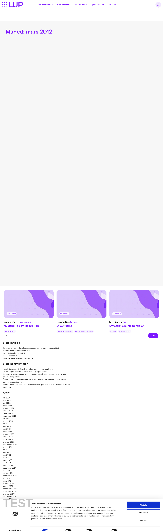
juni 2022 (7, 452)
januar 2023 (8, 437)
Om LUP (116, 9)
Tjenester (99, 9)
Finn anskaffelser (49, 9)
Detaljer (125, 526)
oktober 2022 (8, 442)
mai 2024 (7, 400)
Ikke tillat (143, 515)
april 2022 (7, 457)
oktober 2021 (8, 473)
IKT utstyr (113, 331)
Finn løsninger (68, 9)
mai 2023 (7, 429)
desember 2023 (9, 413)
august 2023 (8, 421)
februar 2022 (8, 463)
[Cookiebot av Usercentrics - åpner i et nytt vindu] (15, 526)
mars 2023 (7, 431)
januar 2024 (8, 411)
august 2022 (8, 447)
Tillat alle (143, 500)
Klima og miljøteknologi (64, 331)
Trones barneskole (11, 356)
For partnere (85, 9)
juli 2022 (6, 450)
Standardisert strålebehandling (16, 350)
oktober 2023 (8, 418)
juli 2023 (6, 424)
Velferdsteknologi (124, 331)
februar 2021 (8, 483)
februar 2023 (8, 434)
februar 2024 (8, 408)
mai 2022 (7, 455)
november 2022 (9, 439)
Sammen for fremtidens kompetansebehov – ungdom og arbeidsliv (31, 348)
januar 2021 (8, 486)
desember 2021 (9, 468)
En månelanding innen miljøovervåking (36, 369)
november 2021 (9, 470)
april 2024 (7, 403)
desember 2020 (9, 489)
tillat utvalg (143, 508)
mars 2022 (7, 460)
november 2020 (9, 491)
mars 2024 (7, 405)
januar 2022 (8, 465)
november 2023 (9, 416)
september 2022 (10, 444)
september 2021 (10, 476)
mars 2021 (7, 481)
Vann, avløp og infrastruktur (84, 331)
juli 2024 (6, 398)
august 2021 (8, 478)
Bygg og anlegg (10, 331)
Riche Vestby (8, 374)
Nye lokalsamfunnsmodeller (15, 353)
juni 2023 (7, 426)
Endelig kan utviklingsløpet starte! (32, 371)
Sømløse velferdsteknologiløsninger (18, 358)
